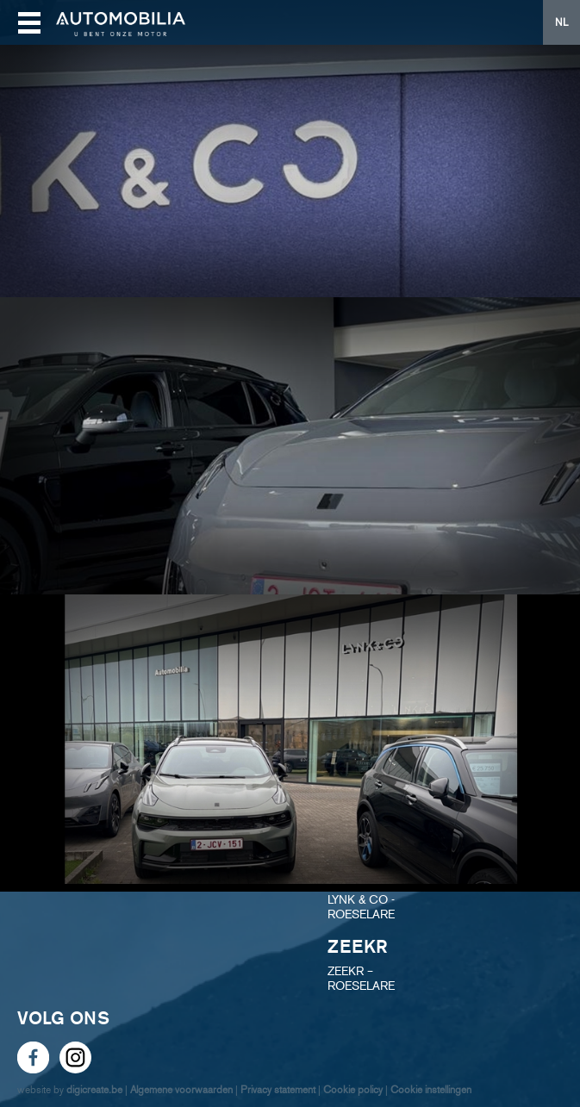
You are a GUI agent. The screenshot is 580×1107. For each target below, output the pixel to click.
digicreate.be (94, 1089)
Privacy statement (277, 1089)
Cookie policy (353, 1089)
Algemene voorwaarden (181, 1089)
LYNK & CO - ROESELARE (361, 907)
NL (561, 22)
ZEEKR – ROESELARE (361, 978)
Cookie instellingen (430, 1089)
